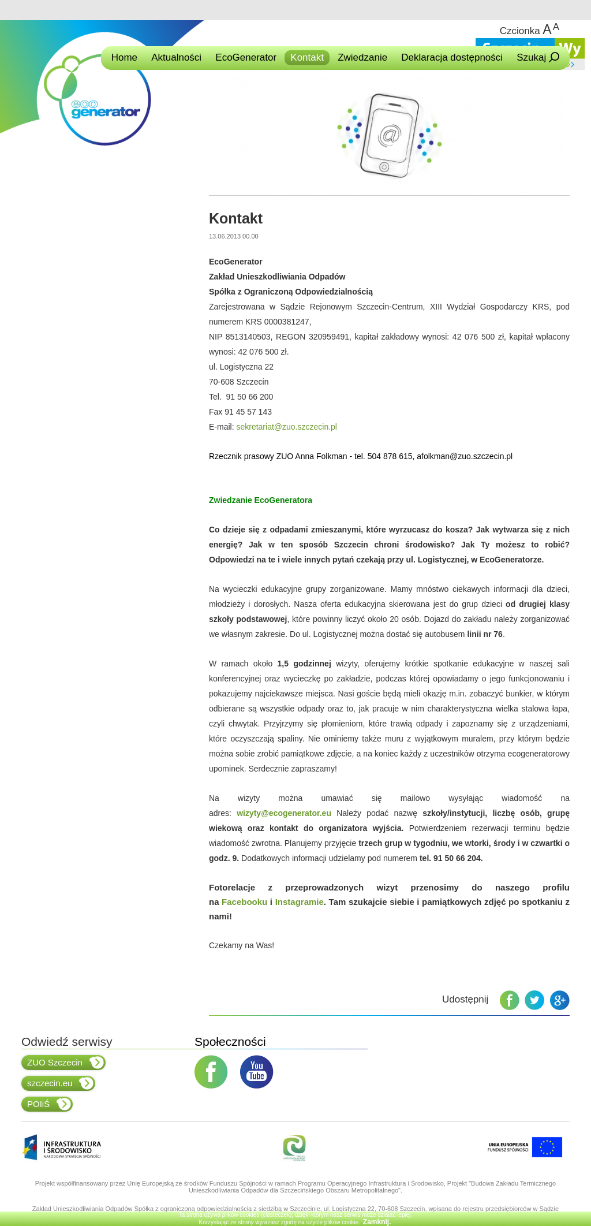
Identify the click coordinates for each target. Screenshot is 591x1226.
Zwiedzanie (362, 57)
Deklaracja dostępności (452, 57)
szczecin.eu (60, 1083)
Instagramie (299, 902)
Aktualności (176, 57)
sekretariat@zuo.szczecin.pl (286, 426)
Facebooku (244, 902)
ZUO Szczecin (65, 1062)
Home (124, 57)
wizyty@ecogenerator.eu (284, 813)
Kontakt (307, 57)
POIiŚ (49, 1104)
